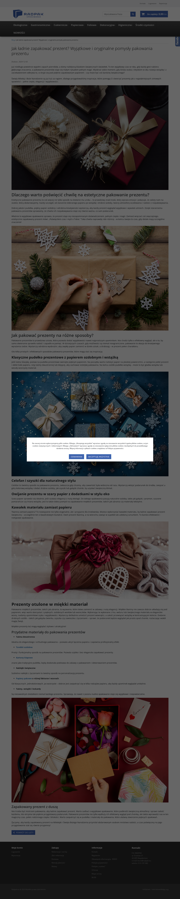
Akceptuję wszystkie (98, 456)
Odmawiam (76, 456)
